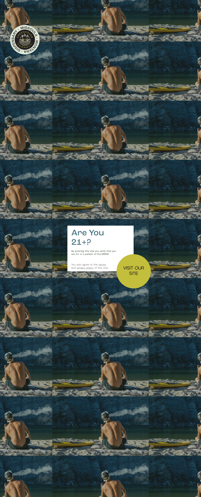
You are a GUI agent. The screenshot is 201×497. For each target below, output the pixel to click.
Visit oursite (133, 270)
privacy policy (85, 267)
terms (102, 264)
